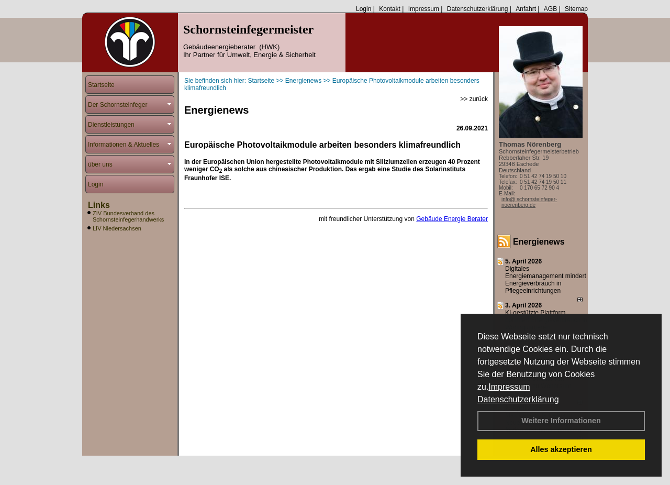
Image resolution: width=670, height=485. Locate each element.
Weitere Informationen (561, 420)
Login (363, 9)
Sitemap (576, 9)
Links (99, 205)
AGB (550, 9)
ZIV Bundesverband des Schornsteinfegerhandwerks (128, 216)
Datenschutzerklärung (518, 399)
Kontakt (389, 9)
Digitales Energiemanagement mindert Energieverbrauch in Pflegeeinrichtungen (545, 279)
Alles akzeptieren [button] (561, 449)
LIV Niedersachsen (117, 228)
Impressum (509, 386)
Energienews (539, 241)
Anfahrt (526, 9)
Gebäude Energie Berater (452, 219)
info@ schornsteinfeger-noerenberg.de (529, 202)
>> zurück (474, 99)
